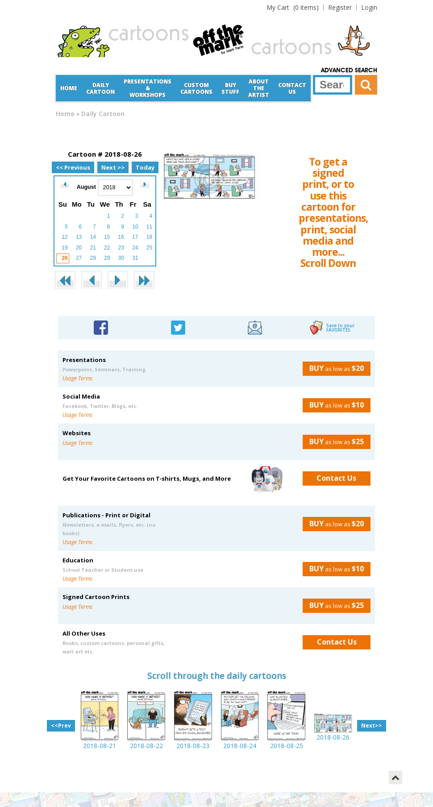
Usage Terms (77, 378)
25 (149, 248)
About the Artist (258, 88)
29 (107, 258)
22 (107, 248)
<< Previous (73, 167)
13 (79, 237)
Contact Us (292, 88)
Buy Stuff (230, 88)
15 (107, 237)
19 (64, 248)
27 (79, 258)
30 (121, 258)
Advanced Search (349, 70)
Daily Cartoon (100, 88)
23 (121, 248)
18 (149, 237)
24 (135, 248)
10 (135, 227)
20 (79, 248)
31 (135, 258)
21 (93, 248)
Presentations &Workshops (147, 88)
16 (121, 237)
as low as (333, 368)
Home (68, 88)
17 (135, 237)
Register (340, 7)
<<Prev (61, 725)
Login (369, 7)
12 (64, 237)
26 (64, 258)
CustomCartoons (196, 88)
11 (149, 227)
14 (93, 237)
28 (93, 258)
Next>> (371, 725)
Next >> (113, 167)
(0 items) (292, 7)
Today (145, 167)
